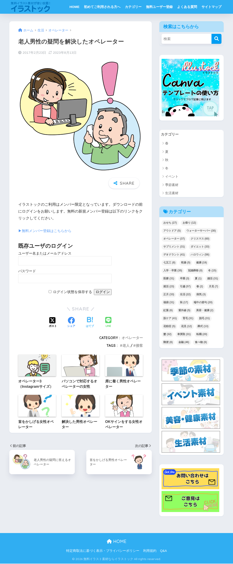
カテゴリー (133, 7)
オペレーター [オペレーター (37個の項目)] (174, 239)
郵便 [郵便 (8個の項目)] (168, 342)
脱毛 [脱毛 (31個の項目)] (204, 318)
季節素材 (171, 185)
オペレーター (132, 338)
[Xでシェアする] (53, 323)
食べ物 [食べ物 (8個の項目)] (201, 342)
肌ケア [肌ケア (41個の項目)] (170, 318)
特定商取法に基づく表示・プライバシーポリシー (102, 551)
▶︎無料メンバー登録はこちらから (46, 231)
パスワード (27, 271)
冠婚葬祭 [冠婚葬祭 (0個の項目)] (195, 270)
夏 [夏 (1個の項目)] (198, 278)
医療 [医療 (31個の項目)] (168, 278)
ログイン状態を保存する (72, 292)
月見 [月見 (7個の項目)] (213, 286)
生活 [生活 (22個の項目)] (185, 294)
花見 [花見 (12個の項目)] (186, 326)
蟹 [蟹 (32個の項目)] (167, 334)
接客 (139, 345)
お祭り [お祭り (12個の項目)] (189, 223)
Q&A (163, 551)
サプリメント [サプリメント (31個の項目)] (174, 247)
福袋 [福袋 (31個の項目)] (168, 302)
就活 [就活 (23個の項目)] (168, 286)
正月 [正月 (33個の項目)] (168, 294)
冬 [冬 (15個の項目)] (212, 270)
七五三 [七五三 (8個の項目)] (169, 263)
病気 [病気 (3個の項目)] (201, 294)
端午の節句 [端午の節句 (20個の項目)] (203, 302)
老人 (126, 345)
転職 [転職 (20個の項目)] (201, 334)
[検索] (216, 39)
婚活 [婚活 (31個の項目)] (212, 278)
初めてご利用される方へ (102, 7)
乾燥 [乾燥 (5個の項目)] (185, 263)
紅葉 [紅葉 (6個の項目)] (168, 310)
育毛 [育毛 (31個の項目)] (188, 318)
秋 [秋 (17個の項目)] (184, 302)
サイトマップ (211, 7)
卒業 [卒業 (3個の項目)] (184, 278)
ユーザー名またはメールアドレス (44, 253)
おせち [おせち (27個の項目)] (170, 223)
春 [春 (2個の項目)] (199, 286)
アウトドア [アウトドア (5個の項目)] (172, 231)
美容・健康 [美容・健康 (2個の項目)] (204, 310)
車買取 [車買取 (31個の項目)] (184, 334)
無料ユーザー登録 (159, 7)
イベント (171, 177)
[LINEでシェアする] (108, 323)
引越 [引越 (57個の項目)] (185, 286)
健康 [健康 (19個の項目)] (201, 263)
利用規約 (149, 551)
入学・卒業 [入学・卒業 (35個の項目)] (172, 270)
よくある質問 (187, 7)
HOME (74, 7)
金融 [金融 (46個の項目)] (183, 342)
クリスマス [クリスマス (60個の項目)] (200, 239)
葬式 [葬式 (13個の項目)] (202, 326)
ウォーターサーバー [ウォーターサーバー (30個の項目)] (201, 231)
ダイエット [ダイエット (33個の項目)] (200, 247)
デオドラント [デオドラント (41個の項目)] (174, 255)
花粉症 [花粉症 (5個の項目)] (169, 326)
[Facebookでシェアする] (71, 323)
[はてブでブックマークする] (90, 323)
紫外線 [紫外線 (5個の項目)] (184, 310)
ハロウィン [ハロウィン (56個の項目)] (200, 255)
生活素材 (171, 193)
